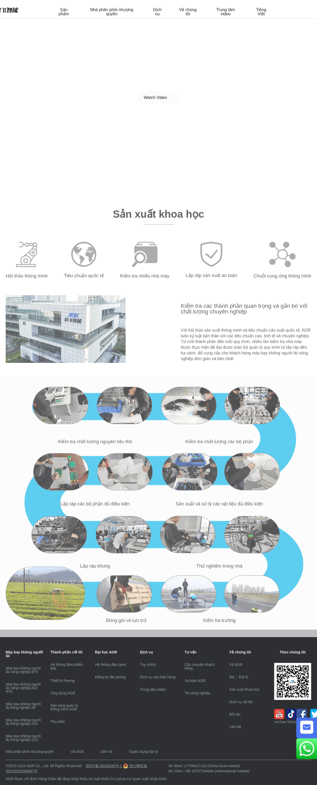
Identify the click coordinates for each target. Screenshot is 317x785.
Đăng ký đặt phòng (110, 677)
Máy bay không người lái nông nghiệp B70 (23, 670)
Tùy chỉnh (148, 664)
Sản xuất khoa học (244, 689)
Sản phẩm (64, 12)
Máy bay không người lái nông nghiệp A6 (23, 705)
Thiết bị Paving (63, 680)
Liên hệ (235, 727)
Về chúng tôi (188, 12)
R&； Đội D (238, 677)
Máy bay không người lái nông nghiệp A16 (23, 721)
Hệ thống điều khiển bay (67, 666)
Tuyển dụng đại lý (143, 751)
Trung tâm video (225, 12)
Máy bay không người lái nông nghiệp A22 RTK (23, 687)
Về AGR (235, 664)
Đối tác (235, 714)
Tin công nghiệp (197, 693)
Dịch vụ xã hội (241, 702)
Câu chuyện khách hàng (200, 666)
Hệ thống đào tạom (110, 664)
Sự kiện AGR (195, 680)
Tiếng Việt (261, 12)
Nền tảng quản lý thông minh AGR (64, 707)
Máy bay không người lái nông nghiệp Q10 (23, 737)
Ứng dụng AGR (63, 693)
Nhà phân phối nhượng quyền (111, 12)
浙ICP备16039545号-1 (104, 766)
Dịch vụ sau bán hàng (158, 677)
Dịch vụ (157, 12)
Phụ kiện (58, 721)
